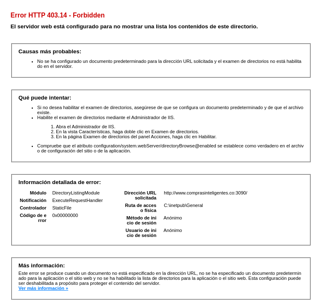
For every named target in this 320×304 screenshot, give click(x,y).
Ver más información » (43, 288)
